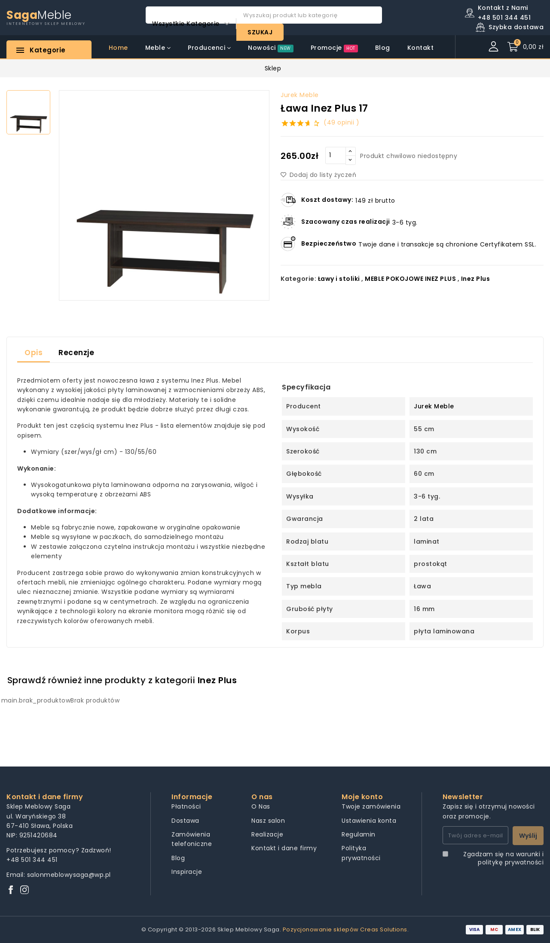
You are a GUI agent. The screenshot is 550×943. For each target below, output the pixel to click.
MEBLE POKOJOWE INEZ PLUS (410, 278)
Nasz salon (268, 820)
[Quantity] (335, 155)
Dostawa (185, 820)
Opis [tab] (33, 352)
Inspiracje (186, 871)
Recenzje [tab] (76, 352)
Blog (178, 858)
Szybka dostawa (516, 27)
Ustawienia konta (369, 820)
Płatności (186, 806)
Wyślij (528, 835)
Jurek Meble (300, 95)
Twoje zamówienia (371, 806)
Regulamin (359, 834)
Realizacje (267, 834)
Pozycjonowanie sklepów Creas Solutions (345, 929)
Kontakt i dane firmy (284, 848)
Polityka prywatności (361, 853)
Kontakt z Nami (503, 7)
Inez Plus (475, 278)
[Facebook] (10, 890)
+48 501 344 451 (32, 859)
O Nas (260, 806)
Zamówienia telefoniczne (191, 839)
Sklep (273, 68)
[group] (164, 195)
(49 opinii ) (341, 122)
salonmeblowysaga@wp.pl (69, 874)
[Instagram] (24, 890)
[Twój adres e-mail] (475, 835)
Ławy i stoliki (339, 278)
